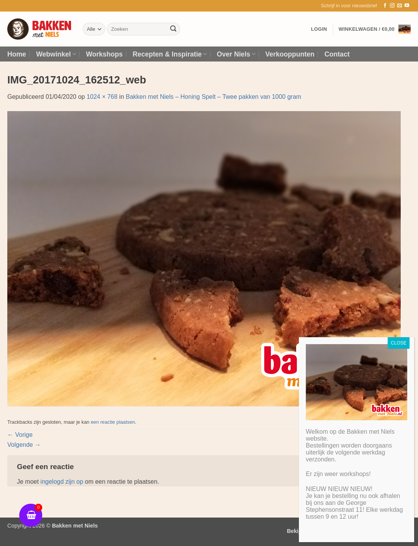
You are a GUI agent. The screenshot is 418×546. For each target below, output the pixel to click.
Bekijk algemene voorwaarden (326, 531)
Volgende (24, 444)
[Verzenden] (173, 29)
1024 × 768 (102, 96)
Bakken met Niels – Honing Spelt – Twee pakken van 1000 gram (213, 96)
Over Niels (236, 54)
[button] (349, 6)
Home (16, 54)
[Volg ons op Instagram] (392, 5)
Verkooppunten (290, 54)
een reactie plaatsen (113, 422)
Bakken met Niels (75, 526)
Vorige (20, 434)
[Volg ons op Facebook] (385, 5)
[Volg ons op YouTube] (407, 5)
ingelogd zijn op (61, 481)
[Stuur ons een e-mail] (399, 5)
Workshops (104, 54)
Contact (337, 54)
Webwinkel (56, 54)
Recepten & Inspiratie (170, 54)
